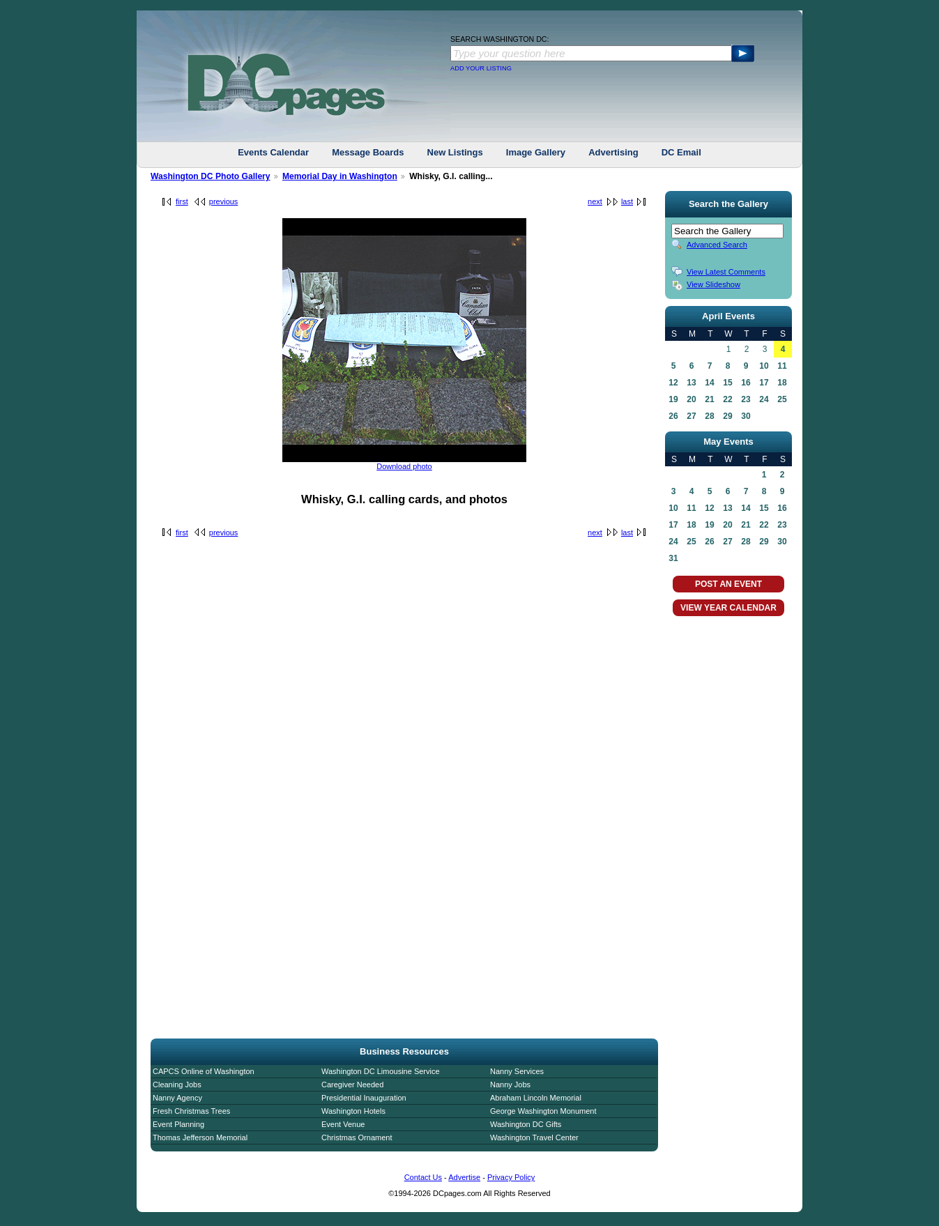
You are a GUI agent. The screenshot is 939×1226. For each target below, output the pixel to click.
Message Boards (368, 152)
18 (781, 383)
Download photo (404, 466)
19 (673, 399)
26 (673, 416)
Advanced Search (717, 244)
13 (691, 383)
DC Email (681, 152)
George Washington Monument (543, 1111)
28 (709, 416)
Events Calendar (273, 152)
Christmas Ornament (356, 1137)
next (595, 201)
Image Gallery (535, 152)
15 (727, 383)
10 (763, 366)
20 (691, 399)
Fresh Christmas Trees (191, 1111)
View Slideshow (713, 284)
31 (673, 558)
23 (745, 399)
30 (745, 416)
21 (709, 399)
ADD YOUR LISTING (481, 68)
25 (781, 399)
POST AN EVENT (728, 584)
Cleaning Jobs (177, 1084)
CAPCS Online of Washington (203, 1071)
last (627, 201)
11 (781, 366)
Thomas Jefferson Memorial (200, 1137)
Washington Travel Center (534, 1137)
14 (709, 383)
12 (673, 383)
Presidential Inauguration (363, 1098)
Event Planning (178, 1124)
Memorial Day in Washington (339, 176)
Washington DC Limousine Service (380, 1071)
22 (727, 399)
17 (763, 383)
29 (727, 416)
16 (745, 383)
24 (763, 399)
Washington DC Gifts (525, 1124)
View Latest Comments (726, 272)
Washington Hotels (353, 1111)
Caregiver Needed (352, 1084)
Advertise (464, 1177)
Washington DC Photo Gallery (210, 176)
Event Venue (343, 1124)
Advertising (613, 152)
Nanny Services (517, 1071)
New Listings (455, 152)
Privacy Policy (511, 1177)
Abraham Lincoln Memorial (535, 1098)
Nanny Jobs (510, 1084)
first (182, 201)
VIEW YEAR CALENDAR (728, 608)
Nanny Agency (177, 1098)
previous (223, 201)
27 (691, 416)
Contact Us (423, 1177)
